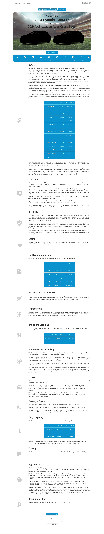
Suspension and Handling (86, 60)
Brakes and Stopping (77, 60)
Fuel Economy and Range (52, 60)
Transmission (69, 60)
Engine (43, 60)
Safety (17, 60)
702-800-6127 (88, 5)
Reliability (35, 60)
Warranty (26, 60)
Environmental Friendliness (61, 60)
